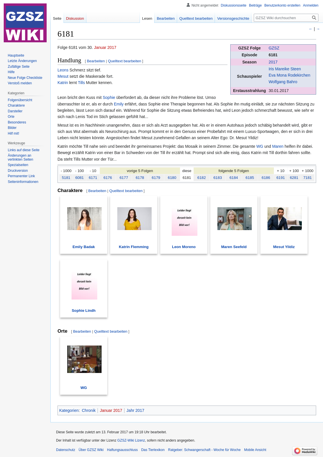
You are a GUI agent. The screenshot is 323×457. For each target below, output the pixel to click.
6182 (201, 177)
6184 (233, 177)
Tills (81, 82)
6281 (294, 177)
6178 (140, 177)
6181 (273, 55)
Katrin (63, 82)
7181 (307, 177)
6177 (124, 177)
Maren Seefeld (234, 247)
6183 (217, 177)
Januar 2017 (105, 47)
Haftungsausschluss (122, 450)
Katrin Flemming (134, 247)
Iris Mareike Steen (285, 69)
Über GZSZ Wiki (91, 450)
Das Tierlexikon (153, 450)
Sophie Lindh (84, 310)
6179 (156, 177)
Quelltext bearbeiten (124, 61)
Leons (63, 70)
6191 (280, 177)
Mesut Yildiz (284, 247)
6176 (108, 177)
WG (259, 146)
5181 (66, 177)
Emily (119, 104)
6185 (249, 177)
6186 (266, 177)
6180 (172, 177)
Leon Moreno (184, 247)
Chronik (89, 410)
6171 (93, 177)
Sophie (109, 97)
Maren (278, 146)
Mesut (63, 76)
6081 (79, 177)
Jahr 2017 (135, 410)
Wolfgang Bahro (283, 81)
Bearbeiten (96, 61)
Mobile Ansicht (255, 450)
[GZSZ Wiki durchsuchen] (286, 18)
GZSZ (274, 48)
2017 (273, 62)
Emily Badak (83, 247)
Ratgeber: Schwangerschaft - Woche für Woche (204, 450)
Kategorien (69, 410)
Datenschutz (65, 450)
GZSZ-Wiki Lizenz (131, 440)
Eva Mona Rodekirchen (289, 75)
